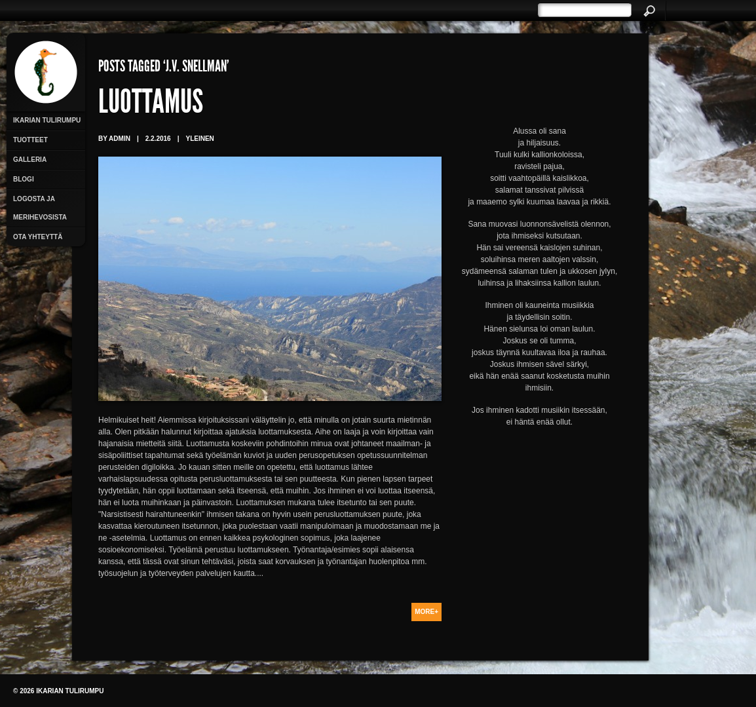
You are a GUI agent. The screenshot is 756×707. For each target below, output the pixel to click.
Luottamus (150, 104)
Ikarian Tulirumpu (47, 120)
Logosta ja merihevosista (40, 208)
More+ (426, 611)
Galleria (30, 159)
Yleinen (199, 138)
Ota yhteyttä (37, 236)
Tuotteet (30, 139)
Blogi (23, 179)
